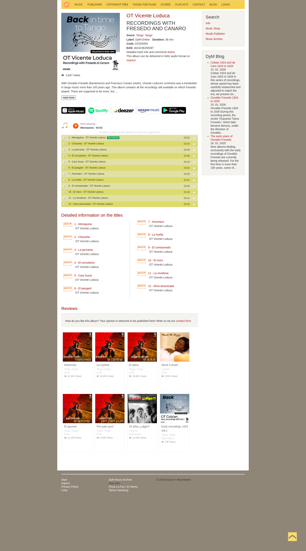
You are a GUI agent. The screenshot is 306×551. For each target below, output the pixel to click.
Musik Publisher (215, 86)
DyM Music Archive (120, 532)
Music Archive (214, 91)
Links (64, 542)
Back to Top (292, 542)
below (171, 104)
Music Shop (213, 81)
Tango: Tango (144, 87)
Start (64, 532)
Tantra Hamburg (118, 542)
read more (68, 150)
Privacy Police (69, 539)
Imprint (65, 535)
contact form (183, 373)
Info (208, 75)
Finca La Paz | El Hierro (123, 539)
